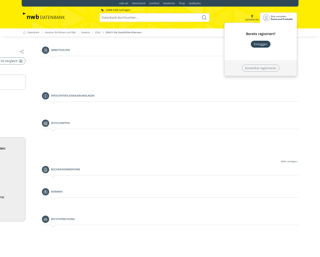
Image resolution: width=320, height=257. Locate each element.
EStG (105, 32)
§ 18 (35, 229)
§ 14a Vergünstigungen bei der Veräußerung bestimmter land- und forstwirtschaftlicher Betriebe (62, 161)
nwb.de (123, 3)
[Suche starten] (204, 17)
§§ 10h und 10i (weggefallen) (48, 61)
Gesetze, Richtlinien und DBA (64, 32)
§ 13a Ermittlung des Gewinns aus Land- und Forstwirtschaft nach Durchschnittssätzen (62, 143)
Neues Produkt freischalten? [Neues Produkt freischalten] (261, 54)
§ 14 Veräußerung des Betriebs (53, 151)
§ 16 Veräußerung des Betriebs (53, 201)
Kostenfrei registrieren (260, 68)
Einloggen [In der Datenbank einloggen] (260, 44)
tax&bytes (195, 3)
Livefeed (154, 3)
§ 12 (32, 112)
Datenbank (138, 3)
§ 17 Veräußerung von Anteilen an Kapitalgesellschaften (55, 209)
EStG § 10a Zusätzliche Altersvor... (134, 32)
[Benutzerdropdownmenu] (278, 17)
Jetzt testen (214, 208)
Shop (182, 3)
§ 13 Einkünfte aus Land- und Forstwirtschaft (62, 135)
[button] (252, 18)
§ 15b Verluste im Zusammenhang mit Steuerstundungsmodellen (58, 193)
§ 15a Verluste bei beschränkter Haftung (60, 185)
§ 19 (35, 246)
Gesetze (92, 32)
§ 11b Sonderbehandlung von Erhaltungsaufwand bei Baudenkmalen (63, 97)
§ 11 (32, 74)
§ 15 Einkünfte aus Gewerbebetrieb (56, 179)
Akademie (169, 3)
